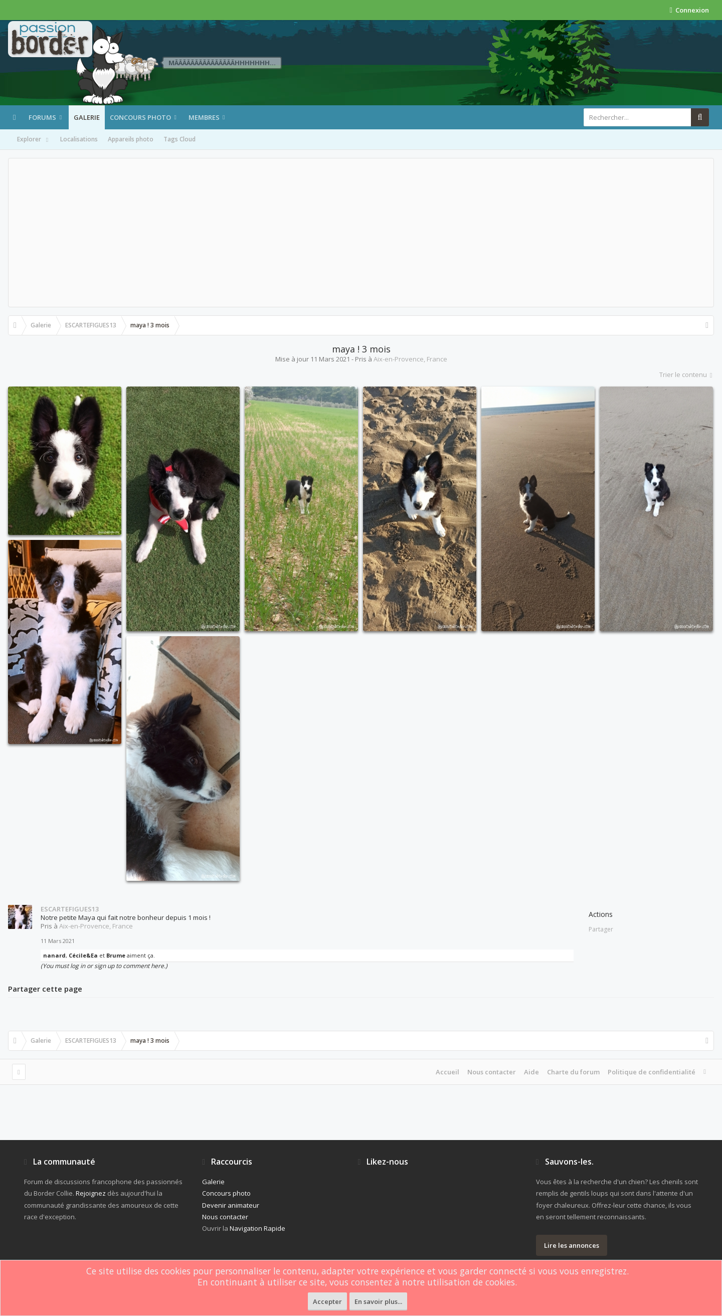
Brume (115, 955)
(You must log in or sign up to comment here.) (104, 966)
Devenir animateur (230, 1205)
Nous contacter (491, 1071)
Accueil (447, 1071)
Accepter (327, 1301)
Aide (531, 1071)
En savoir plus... (378, 1301)
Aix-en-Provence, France (410, 358)
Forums (42, 117)
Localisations (79, 139)
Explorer (33, 140)
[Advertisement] (361, 232)
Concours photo (140, 117)
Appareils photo (130, 139)
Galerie (87, 117)
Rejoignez (91, 1193)
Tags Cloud (179, 139)
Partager (601, 929)
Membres (204, 117)
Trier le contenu (686, 374)
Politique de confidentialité (651, 1071)
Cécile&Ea (83, 955)
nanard (54, 955)
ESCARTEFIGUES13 (70, 908)
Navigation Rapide (257, 1228)
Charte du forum (573, 1071)
